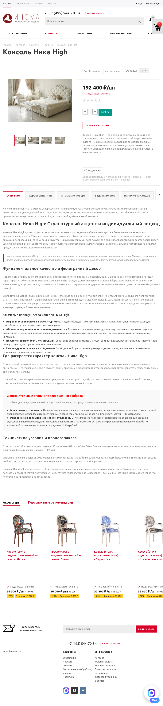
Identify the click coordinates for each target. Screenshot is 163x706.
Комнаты (51, 33)
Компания (69, 651)
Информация (103, 651)
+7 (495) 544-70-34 (64, 13)
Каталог (99, 658)
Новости (67, 661)
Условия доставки (105, 665)
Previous (7, 140)
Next (72, 140)
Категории (84, 33)
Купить (105, 111)
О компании (18, 33)
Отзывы (67, 665)
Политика (68, 677)
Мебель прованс (121, 33)
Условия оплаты (104, 661)
